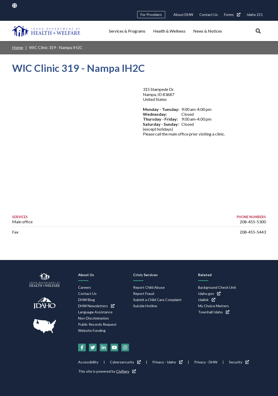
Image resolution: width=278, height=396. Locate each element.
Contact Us (208, 14)
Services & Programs (127, 30)
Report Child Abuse (149, 287)
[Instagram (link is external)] (125, 347)
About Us (86, 275)
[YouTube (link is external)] (114, 347)
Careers (84, 287)
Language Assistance (95, 312)
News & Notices (207, 30)
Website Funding (92, 330)
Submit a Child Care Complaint (157, 299)
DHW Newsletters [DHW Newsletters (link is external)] (96, 306)
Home (17, 47)
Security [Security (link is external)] (239, 362)
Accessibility (88, 362)
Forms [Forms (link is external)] (232, 14)
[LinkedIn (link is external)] (103, 347)
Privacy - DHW (205, 362)
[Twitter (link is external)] (93, 347)
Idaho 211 (255, 14)
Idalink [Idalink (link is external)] (206, 299)
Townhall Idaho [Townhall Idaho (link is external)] (213, 312)
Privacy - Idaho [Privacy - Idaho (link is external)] (167, 362)
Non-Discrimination (93, 318)
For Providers (151, 14)
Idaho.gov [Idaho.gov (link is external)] (209, 293)
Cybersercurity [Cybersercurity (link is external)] (125, 362)
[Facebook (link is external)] (82, 347)
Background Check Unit (217, 287)
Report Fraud (143, 293)
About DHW (183, 14)
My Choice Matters (213, 306)
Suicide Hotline (145, 306)
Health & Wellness (169, 30)
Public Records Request (97, 324)
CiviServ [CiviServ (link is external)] (126, 371)
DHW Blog (86, 299)
